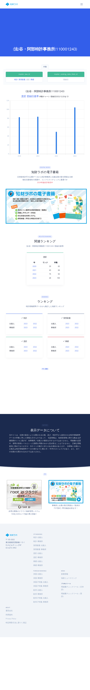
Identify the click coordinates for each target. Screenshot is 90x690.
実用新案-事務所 (39, 549)
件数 (45, 67)
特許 (16, 80)
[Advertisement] (45, 29)
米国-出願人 (38, 574)
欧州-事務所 (38, 594)
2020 (31, 266)
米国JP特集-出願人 (40, 582)
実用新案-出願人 (39, 545)
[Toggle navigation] (81, 4)
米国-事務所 (38, 578)
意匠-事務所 (38, 557)
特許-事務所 (38, 541)
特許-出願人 (38, 537)
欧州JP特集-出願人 (40, 598)
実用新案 (22, 80)
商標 (32, 80)
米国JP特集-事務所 (40, 586)
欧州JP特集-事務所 (40, 602)
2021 (31, 270)
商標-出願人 (38, 561)
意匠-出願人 (38, 553)
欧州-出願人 (38, 590)
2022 (31, 274)
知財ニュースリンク (69, 578)
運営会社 (9, 611)
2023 (31, 278)
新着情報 (64, 574)
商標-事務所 (38, 565)
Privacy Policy (11, 619)
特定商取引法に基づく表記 (16, 623)
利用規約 (9, 615)
